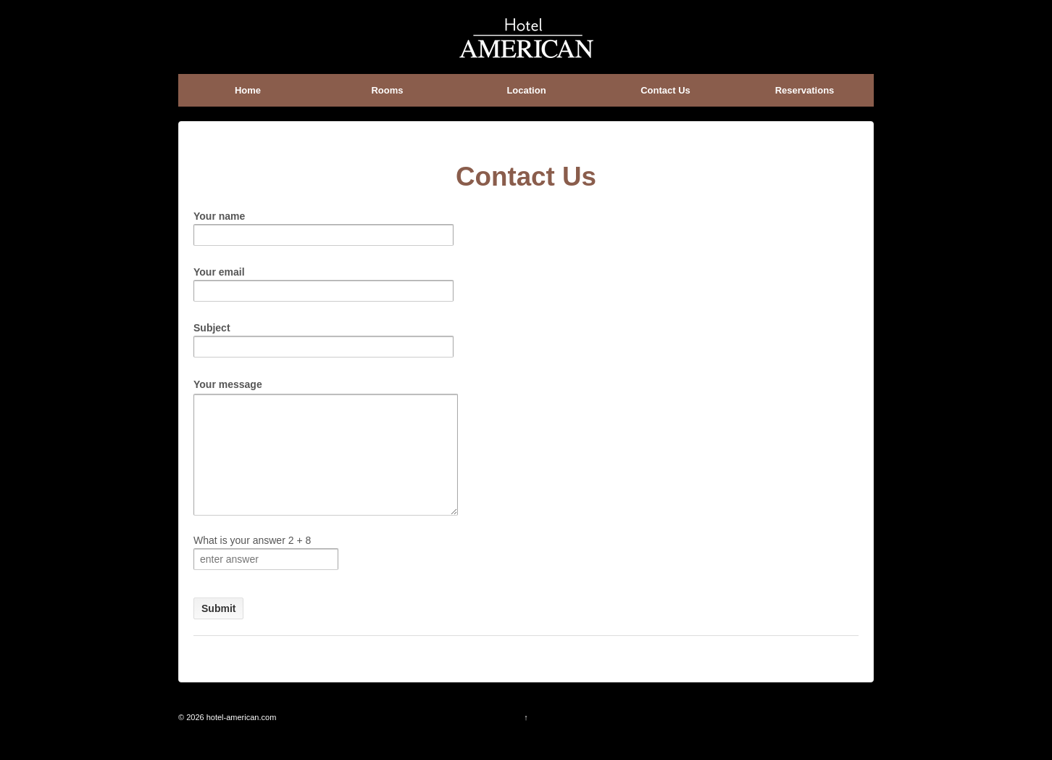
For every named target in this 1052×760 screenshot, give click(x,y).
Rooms (387, 90)
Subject (323, 337)
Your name (323, 225)
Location (526, 90)
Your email (323, 281)
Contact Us (665, 90)
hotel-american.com (240, 739)
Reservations (805, 90)
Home (248, 90)
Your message (334, 392)
